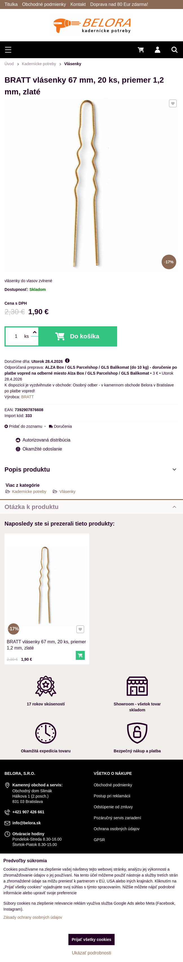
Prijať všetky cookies (91, 939)
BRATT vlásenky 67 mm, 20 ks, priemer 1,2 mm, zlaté (46, 640)
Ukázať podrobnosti (91, 952)
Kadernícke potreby (29, 491)
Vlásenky (67, 491)
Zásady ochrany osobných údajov (32, 917)
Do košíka (84, 336)
